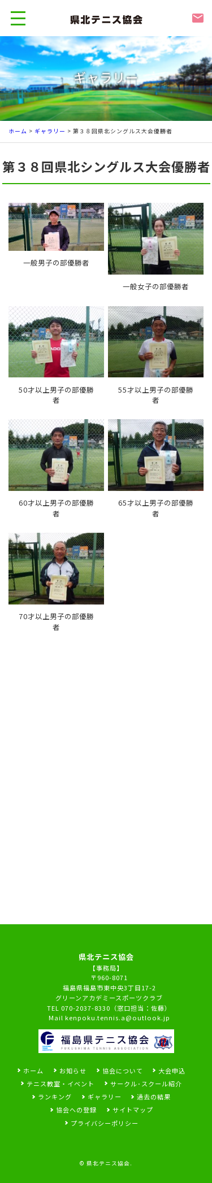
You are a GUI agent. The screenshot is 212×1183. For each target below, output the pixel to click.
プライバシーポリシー (105, 1123)
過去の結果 (154, 1096)
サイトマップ (133, 1109)
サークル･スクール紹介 (146, 1083)
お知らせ (72, 1070)
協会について (122, 1070)
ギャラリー (50, 131)
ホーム (17, 131)
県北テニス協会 (108, 1163)
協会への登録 (76, 1109)
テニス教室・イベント (60, 1083)
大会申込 (171, 1070)
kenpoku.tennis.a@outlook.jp (117, 1017)
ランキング (55, 1096)
